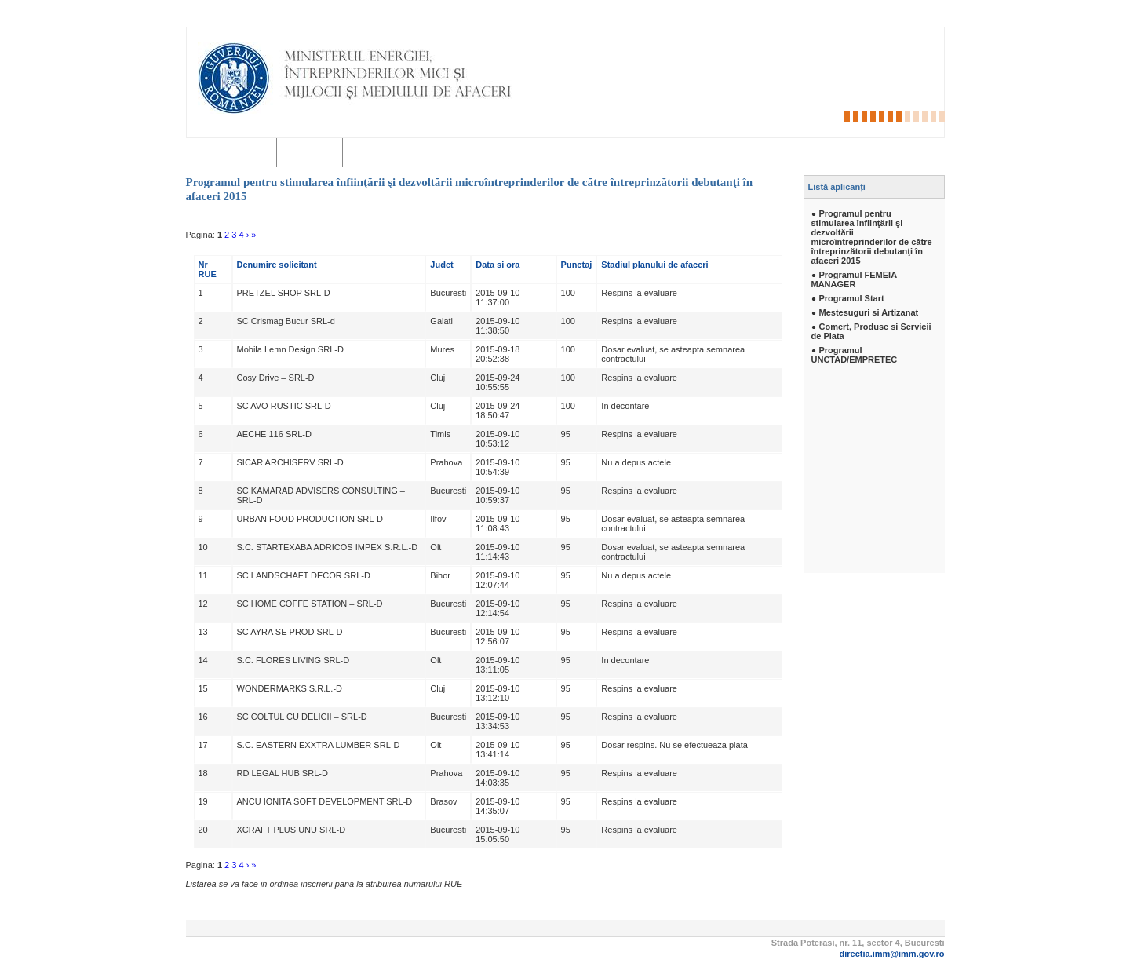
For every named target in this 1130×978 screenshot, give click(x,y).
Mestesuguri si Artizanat (869, 312)
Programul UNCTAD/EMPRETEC (854, 354)
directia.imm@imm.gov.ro (892, 953)
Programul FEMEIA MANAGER (854, 279)
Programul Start (851, 298)
